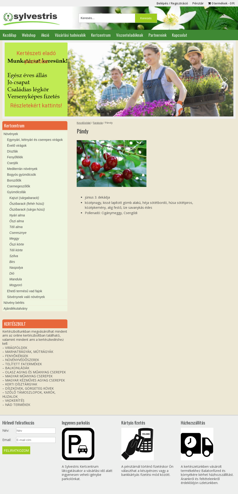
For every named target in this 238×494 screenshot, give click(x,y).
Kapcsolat (179, 35)
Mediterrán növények (22, 169)
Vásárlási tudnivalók (70, 35)
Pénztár (198, 3)
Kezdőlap (9, 35)
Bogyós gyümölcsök (21, 174)
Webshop (29, 35)
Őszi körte (16, 244)
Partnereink (157, 35)
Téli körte (16, 250)
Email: (6, 440)
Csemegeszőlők (18, 186)
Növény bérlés (13, 303)
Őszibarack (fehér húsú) (26, 204)
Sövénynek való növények (26, 297)
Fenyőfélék (15, 157)
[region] (119, 79)
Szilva (13, 256)
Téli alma (16, 227)
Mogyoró (15, 285)
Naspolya (16, 267)
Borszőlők (14, 180)
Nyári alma (17, 215)
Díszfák (12, 151)
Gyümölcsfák (16, 192)
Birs (12, 262)
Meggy (14, 238)
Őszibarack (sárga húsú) (27, 209)
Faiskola (98, 122)
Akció (45, 35)
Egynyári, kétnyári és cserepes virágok (35, 140)
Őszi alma (16, 221)
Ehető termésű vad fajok (24, 291)
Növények (10, 134)
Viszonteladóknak (129, 35)
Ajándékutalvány (15, 308)
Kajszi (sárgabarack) (24, 198)
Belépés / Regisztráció (172, 3)
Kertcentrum (101, 35)
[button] (119, 79)
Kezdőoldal (84, 122)
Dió (11, 273)
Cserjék (12, 163)
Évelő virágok (16, 145)
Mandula (15, 279)
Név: (5, 430)
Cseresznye (17, 233)
